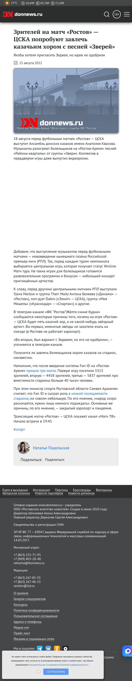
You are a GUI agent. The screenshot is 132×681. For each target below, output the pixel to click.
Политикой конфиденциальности (74, 664)
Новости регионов (81, 493)
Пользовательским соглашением (43, 664)
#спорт (19, 429)
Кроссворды (82, 490)
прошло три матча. (41, 370)
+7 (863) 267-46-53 (27, 582)
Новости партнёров (49, 493)
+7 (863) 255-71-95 (27, 555)
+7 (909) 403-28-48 (27, 559)
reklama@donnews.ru (29, 563)
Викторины (104, 490)
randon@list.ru (24, 586)
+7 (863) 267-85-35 (27, 578)
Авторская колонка (16, 493)
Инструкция (41, 490)
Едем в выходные (15, 490)
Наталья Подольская (43, 448)
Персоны (61, 490)
